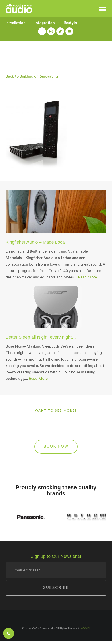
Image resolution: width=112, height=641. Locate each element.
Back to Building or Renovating (32, 76)
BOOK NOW (56, 446)
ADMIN (85, 628)
